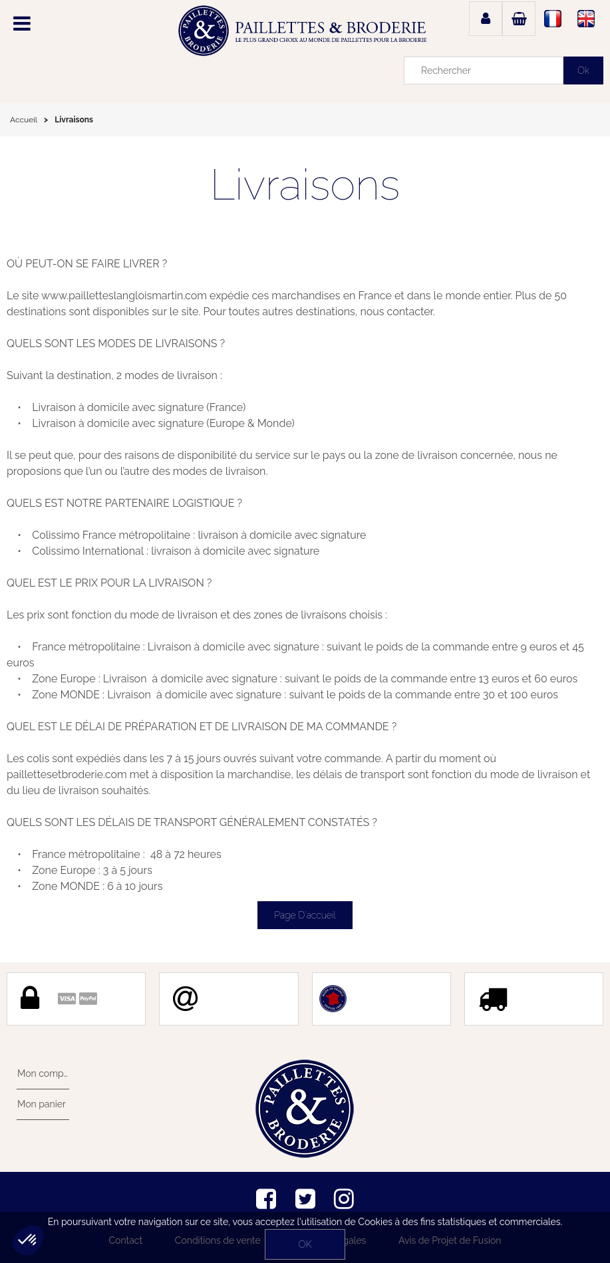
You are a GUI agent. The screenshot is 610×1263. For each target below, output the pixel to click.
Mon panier (41, 1104)
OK (305, 1244)
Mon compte (43, 1073)
